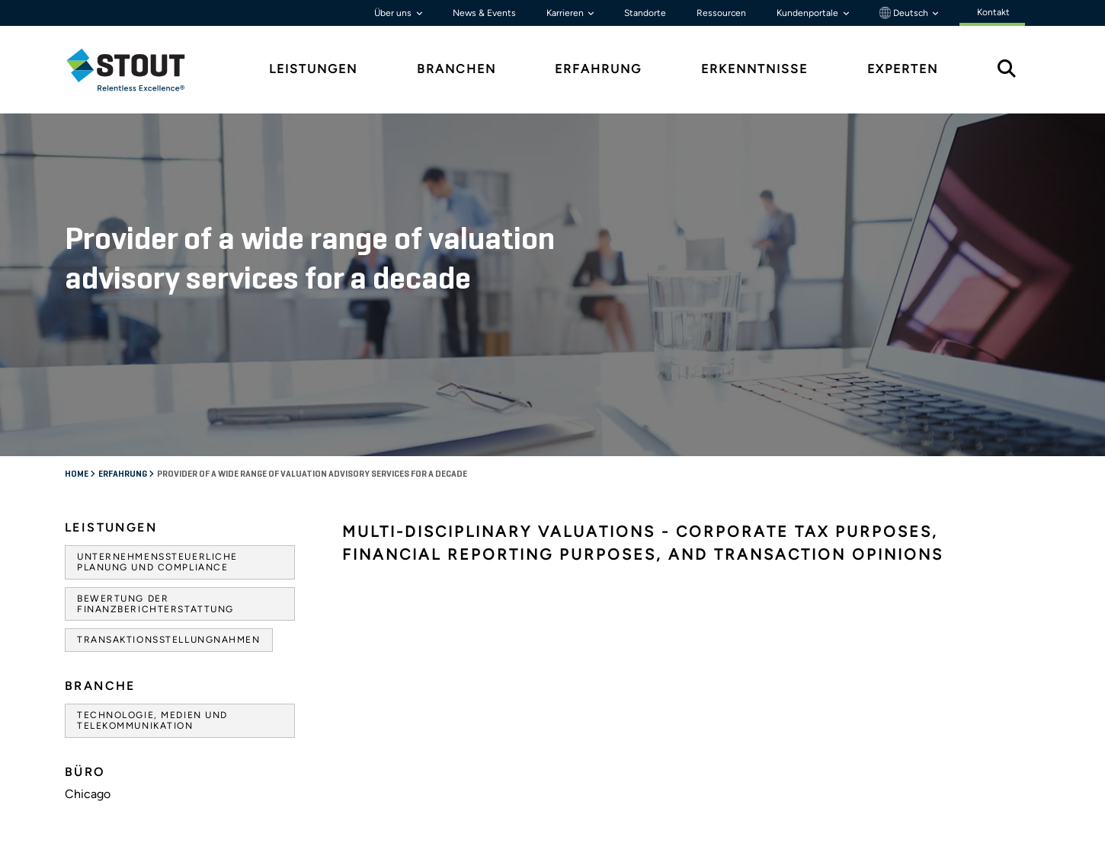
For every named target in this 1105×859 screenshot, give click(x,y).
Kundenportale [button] (809, 13)
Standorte (645, 13)
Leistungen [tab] (313, 69)
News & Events (484, 13)
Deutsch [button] (904, 13)
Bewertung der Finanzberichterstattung (155, 604)
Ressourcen (721, 13)
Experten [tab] (902, 69)
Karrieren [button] (566, 13)
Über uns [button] (394, 13)
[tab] (137, 69)
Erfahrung (123, 474)
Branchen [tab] (456, 69)
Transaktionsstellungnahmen (169, 639)
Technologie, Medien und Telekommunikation (152, 720)
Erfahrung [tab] (598, 69)
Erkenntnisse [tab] (754, 69)
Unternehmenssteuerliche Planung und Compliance (157, 562)
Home (77, 474)
